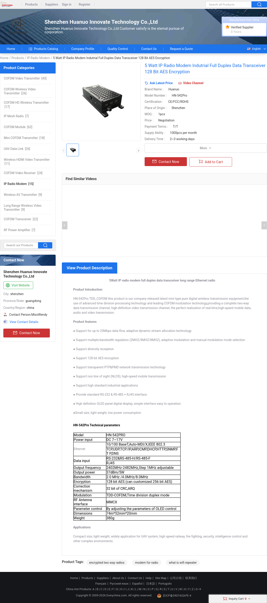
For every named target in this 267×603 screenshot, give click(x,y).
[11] (27, 161)
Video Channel (193, 83)
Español (137, 583)
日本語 (150, 583)
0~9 (198, 589)
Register (84, 4)
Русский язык (119, 583)
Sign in (66, 4)
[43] (25, 78)
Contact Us (149, 49)
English (254, 48)
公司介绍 (176, 578)
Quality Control (117, 49)
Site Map (160, 578)
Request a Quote (181, 49)
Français (100, 583)
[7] (16, 116)
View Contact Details (24, 322)
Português (165, 583)
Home (11, 49)
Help (149, 578)
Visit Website (17, 285)
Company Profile (82, 49)
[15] (19, 184)
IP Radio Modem (38, 58)
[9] (23, 194)
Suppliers (51, 4)
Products (31, 4)
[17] (26, 104)
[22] (21, 219)
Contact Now (26, 333)
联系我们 (191, 578)
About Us (118, 578)
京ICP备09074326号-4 (174, 596)
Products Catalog (43, 49)
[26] (20, 91)
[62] (18, 127)
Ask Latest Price (161, 83)
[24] (23, 173)
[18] (24, 138)
